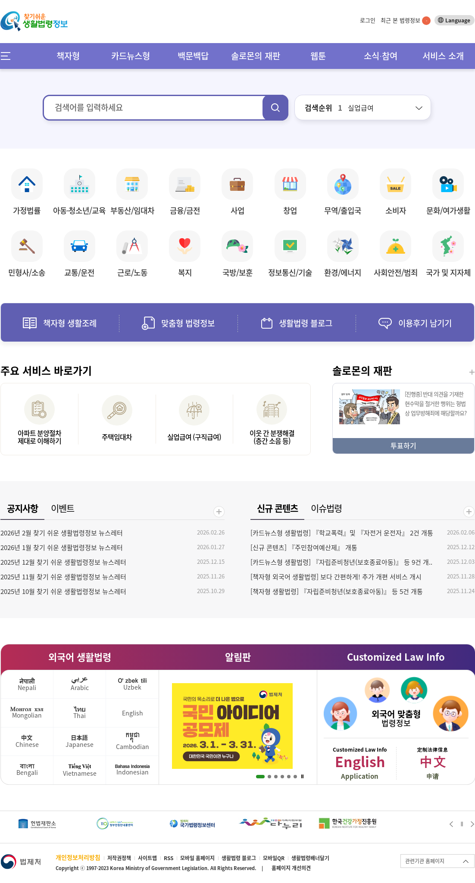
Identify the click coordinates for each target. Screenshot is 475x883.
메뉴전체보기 (8, 55)
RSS (168, 858)
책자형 (68, 56)
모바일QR (273, 858)
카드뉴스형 (130, 56)
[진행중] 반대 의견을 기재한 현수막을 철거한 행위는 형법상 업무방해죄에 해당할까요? (435, 403)
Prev (451, 824)
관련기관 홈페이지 (424, 861)
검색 (275, 108)
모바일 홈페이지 (197, 858)
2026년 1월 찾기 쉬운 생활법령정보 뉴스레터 (61, 547)
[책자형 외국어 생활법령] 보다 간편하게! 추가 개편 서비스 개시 (336, 576)
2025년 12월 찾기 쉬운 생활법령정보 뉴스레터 (63, 562)
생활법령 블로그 (239, 858)
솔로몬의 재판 (255, 56)
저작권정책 (119, 858)
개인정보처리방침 (78, 857)
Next (473, 824)
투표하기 (403, 445)
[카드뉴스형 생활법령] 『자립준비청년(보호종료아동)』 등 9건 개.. (341, 562)
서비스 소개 (443, 56)
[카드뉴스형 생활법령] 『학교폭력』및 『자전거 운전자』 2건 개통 (341, 533)
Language (457, 20)
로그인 (367, 20)
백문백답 (193, 56)
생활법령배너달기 (310, 858)
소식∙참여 (380, 56)
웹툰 (318, 56)
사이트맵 (147, 858)
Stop (302, 776)
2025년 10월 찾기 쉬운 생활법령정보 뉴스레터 (63, 591)
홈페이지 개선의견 (291, 868)
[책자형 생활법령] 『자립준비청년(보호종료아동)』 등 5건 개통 (336, 591)
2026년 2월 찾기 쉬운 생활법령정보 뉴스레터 (61, 533)
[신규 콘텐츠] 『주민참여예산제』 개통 (303, 547)
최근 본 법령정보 (406, 20)
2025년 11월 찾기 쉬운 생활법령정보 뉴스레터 (63, 576)
